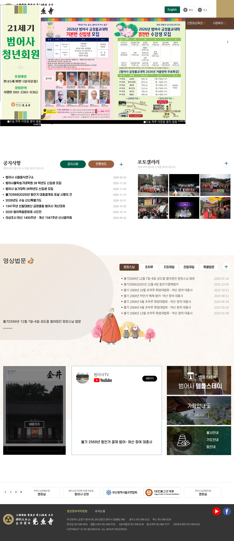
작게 (204, 9)
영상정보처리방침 (77, 511)
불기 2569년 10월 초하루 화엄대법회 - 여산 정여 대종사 (158, 290)
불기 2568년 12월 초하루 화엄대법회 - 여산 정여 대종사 (158, 313)
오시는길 (100, 511)
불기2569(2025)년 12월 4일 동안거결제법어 (151, 284)
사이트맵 (228, 9)
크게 (188, 9)
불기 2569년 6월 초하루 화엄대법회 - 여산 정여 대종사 (157, 301)
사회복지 (219, 23)
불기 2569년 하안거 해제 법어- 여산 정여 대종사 (153, 296)
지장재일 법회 (193, 101)
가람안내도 (199, 411)
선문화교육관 (196, 23)
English (172, 9)
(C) (81, 529)
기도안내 (212, 440)
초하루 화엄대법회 (196, 74)
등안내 (211, 447)
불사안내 (212, 433)
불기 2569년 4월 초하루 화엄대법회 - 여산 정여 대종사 (157, 307)
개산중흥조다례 (194, 60)
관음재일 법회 (193, 87)
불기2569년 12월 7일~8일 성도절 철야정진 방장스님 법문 (42, 321)
